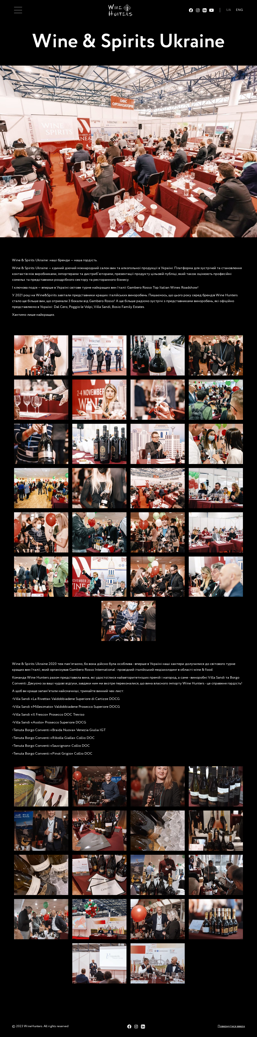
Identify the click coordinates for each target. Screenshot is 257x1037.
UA (228, 10)
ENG (239, 10)
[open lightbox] (41, 355)
